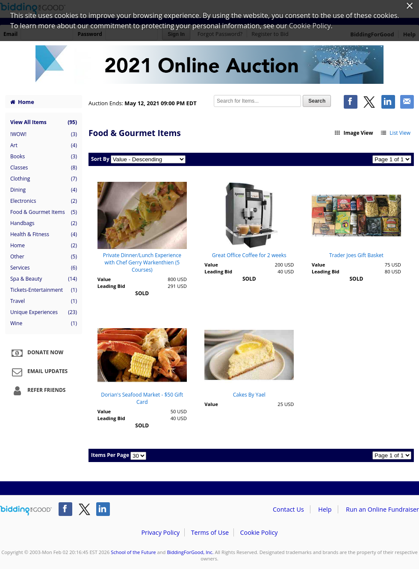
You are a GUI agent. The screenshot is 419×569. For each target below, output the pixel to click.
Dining (43, 190)
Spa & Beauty (43, 279)
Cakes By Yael (249, 394)
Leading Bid (111, 286)
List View (395, 132)
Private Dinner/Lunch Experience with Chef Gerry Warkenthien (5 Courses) (142, 262)
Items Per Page (110, 455)
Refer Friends (37, 390)
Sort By (100, 159)
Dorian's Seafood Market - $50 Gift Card (142, 398)
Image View (353, 132)
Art (43, 145)
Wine (43, 323)
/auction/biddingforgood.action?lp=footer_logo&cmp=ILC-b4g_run (26, 511)
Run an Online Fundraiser (382, 509)
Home (22, 102)
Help (324, 509)
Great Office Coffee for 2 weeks (249, 255)
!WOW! (43, 134)
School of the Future (133, 552)
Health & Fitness (43, 234)
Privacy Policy (160, 532)
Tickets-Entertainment (43, 290)
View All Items (43, 122)
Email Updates (38, 371)
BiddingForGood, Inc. (190, 552)
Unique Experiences (43, 312)
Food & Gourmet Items (43, 212)
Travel (43, 301)
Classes (43, 167)
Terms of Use (210, 532)
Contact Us (288, 509)
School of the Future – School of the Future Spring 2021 (209, 65)
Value (104, 279)
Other (43, 256)
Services (43, 268)
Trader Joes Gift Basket (356, 255)
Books (43, 156)
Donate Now (36, 353)
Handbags (43, 223)
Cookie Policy (258, 532)
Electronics (43, 201)
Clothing (43, 179)
